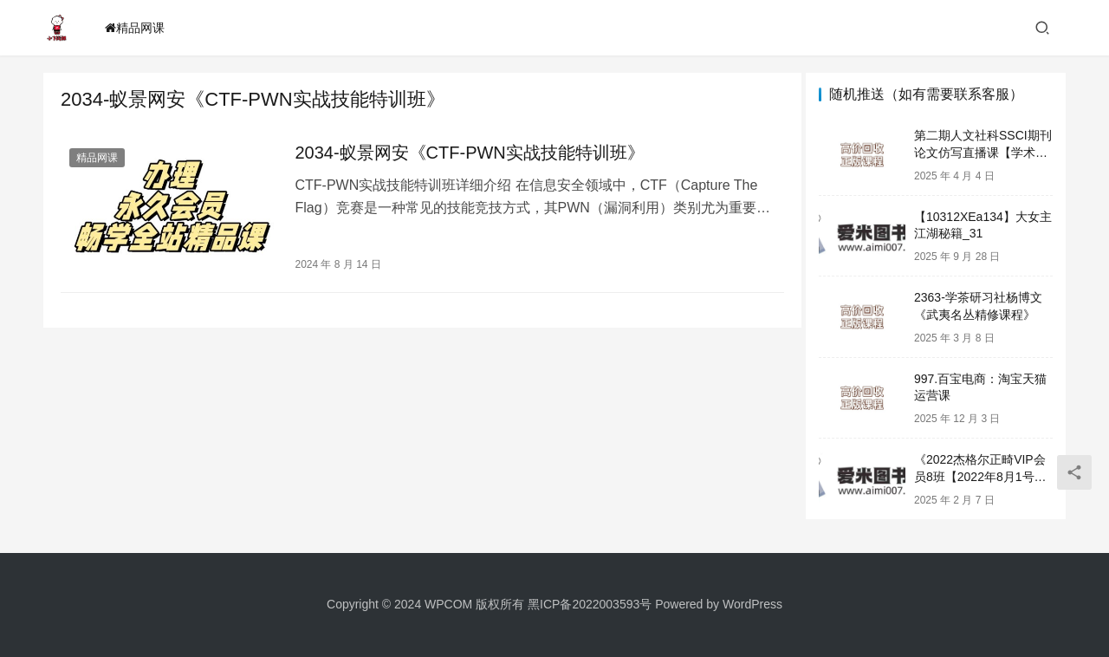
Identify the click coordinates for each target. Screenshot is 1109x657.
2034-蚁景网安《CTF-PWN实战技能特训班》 (465, 152)
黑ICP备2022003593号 (590, 604)
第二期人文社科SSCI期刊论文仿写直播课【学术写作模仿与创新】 (983, 152)
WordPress (752, 604)
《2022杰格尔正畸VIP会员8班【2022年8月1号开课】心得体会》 (980, 476)
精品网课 (135, 28)
